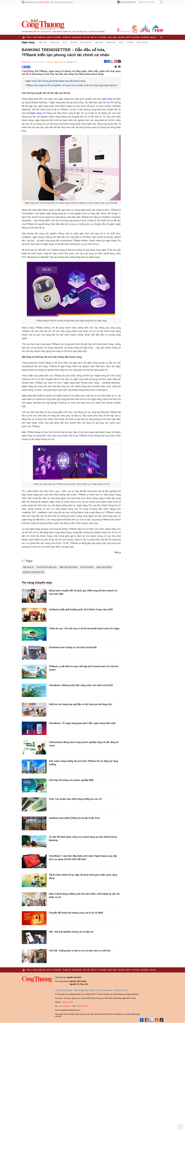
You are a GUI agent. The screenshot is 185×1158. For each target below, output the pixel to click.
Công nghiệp (76, 37)
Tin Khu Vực (123, 30)
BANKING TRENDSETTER (33, 572)
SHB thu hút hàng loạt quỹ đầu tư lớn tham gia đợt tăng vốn (80, 704)
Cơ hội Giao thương (96, 32)
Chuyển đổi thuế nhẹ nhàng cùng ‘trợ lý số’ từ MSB (76, 913)
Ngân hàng (28, 42)
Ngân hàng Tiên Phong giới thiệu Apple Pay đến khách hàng (55, 81)
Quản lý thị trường (54, 37)
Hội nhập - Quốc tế (124, 37)
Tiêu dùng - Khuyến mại (141, 37)
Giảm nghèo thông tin (61, 32)
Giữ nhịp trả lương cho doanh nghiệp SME (71, 780)
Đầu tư (65, 42)
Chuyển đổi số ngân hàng (46, 567)
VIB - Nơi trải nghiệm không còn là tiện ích (71, 932)
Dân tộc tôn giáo (79, 32)
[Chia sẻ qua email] (116, 66)
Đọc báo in (46, 32)
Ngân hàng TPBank (104, 567)
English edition (127, 2)
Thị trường (102, 37)
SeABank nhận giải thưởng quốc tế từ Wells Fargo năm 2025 (81, 609)
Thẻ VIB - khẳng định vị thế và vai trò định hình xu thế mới (79, 950)
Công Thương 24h (39, 37)
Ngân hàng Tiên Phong (68, 567)
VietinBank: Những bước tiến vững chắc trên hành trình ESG (81, 685)
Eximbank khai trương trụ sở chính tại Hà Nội (73, 647)
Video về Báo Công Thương (84, 990)
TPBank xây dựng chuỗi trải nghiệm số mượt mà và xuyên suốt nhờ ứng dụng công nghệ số (71, 85)
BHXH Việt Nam (86, 42)
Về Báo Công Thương (63, 990)
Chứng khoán (54, 42)
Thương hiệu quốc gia (31, 32)
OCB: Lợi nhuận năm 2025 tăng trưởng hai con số (75, 799)
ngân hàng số (28, 567)
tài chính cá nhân (87, 567)
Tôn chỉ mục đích (121, 990)
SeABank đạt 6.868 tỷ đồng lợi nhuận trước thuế (74, 818)
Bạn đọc (153, 37)
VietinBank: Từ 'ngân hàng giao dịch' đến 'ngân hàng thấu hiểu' (82, 723)
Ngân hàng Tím (38, 113)
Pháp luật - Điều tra (89, 37)
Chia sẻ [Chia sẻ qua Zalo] (26, 67)
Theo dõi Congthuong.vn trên (56, 62)
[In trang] (119, 67)
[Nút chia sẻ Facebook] (41, 67)
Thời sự (28, 37)
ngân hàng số (109, 99)
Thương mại (66, 37)
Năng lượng (112, 37)
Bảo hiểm (74, 42)
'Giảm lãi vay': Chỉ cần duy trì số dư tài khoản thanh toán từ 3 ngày (84, 628)
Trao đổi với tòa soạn (104, 990)
